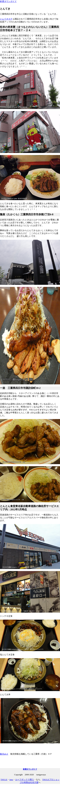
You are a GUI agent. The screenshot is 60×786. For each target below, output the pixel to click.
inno (11, 779)
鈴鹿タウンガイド (8, 1)
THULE (3, 779)
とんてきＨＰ (6, 19)
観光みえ (4, 754)
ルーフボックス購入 (24, 779)
